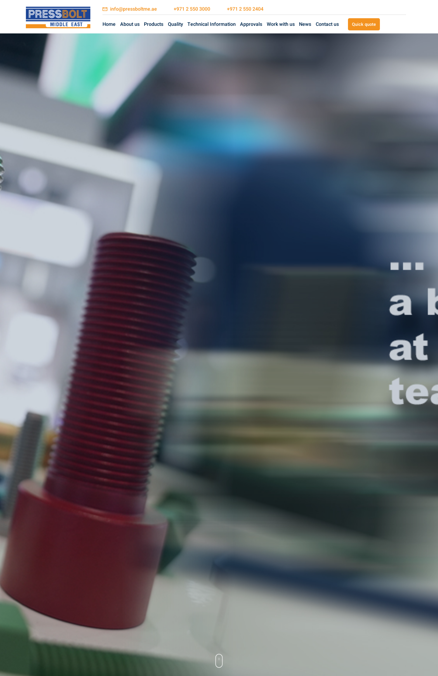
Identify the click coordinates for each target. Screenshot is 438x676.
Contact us (327, 24)
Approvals (251, 24)
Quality (175, 24)
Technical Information (211, 24)
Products (153, 24)
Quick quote (364, 24)
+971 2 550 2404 (245, 9)
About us (130, 24)
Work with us (281, 24)
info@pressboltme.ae (133, 9)
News (305, 24)
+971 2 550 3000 (192, 9)
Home (109, 24)
